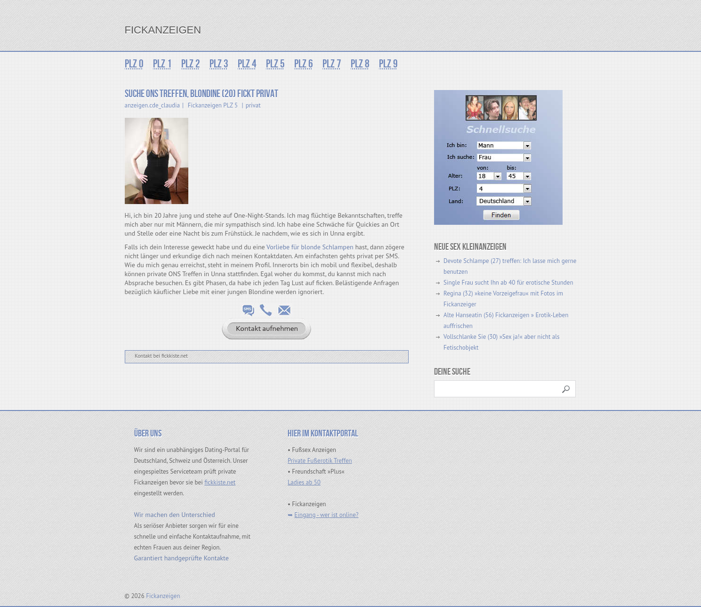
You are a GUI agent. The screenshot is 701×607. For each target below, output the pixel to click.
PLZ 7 (331, 64)
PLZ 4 (247, 64)
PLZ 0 (134, 64)
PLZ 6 (303, 64)
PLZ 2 (190, 64)
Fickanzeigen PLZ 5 (213, 105)
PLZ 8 (360, 64)
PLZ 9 (388, 64)
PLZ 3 (218, 64)
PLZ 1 (162, 64)
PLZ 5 (275, 64)
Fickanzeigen (163, 30)
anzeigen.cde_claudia (152, 105)
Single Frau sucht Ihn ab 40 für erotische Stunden (508, 283)
